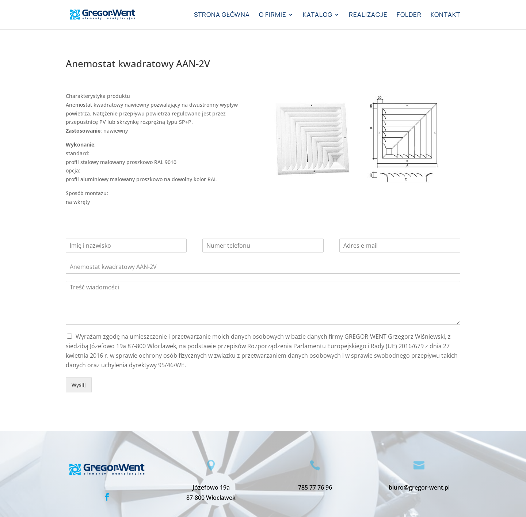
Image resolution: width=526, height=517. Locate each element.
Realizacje (368, 15)
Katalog (317, 15)
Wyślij (79, 384)
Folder (409, 15)
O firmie (272, 15)
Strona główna (222, 15)
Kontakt (445, 15)
